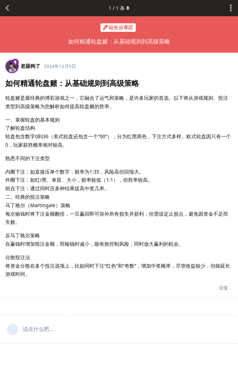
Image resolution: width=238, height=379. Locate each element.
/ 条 (119, 8)
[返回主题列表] (7, 8)
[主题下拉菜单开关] (231, 8)
